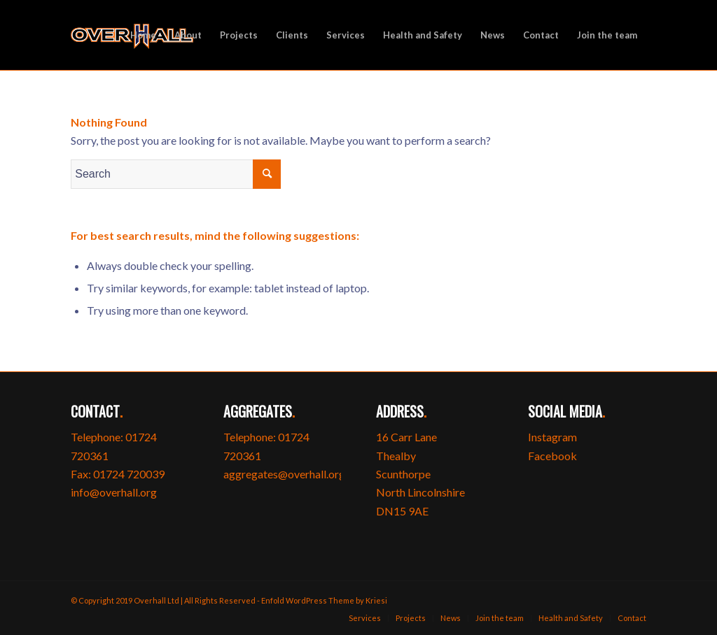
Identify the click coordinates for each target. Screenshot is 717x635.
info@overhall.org (114, 492)
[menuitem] (143, 35)
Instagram (552, 436)
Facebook (552, 455)
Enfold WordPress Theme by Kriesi (324, 600)
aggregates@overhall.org (284, 473)
